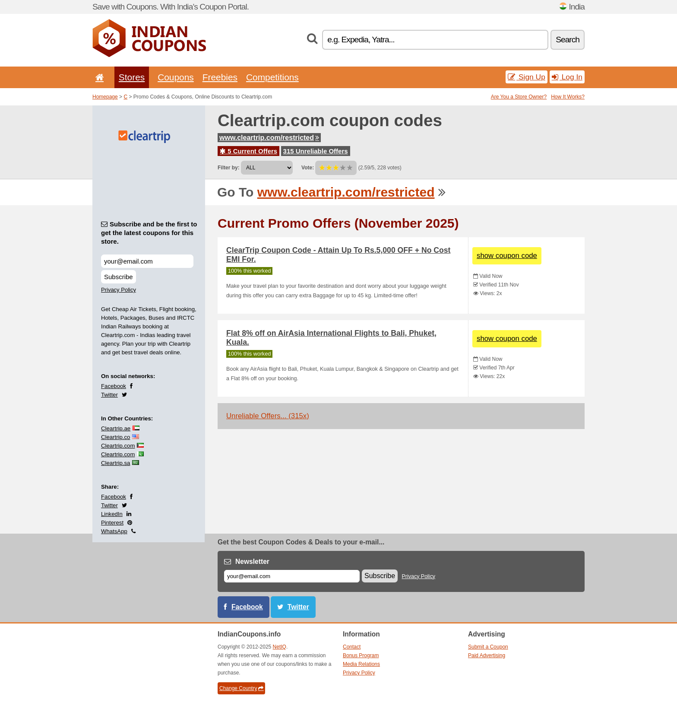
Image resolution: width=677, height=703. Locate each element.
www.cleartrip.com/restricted (269, 137)
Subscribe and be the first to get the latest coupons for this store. (149, 232)
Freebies (219, 77)
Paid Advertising (486, 655)
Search (567, 39)
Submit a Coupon (488, 647)
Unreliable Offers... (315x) (267, 416)
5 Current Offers (248, 151)
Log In (567, 77)
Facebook (113, 386)
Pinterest (112, 522)
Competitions (272, 77)
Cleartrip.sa (115, 463)
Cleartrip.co (115, 437)
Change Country (241, 688)
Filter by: (229, 168)
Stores (132, 77)
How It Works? (568, 97)
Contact (352, 647)
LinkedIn (112, 514)
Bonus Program (361, 655)
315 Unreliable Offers (315, 151)
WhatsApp (114, 531)
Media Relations (361, 664)
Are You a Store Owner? (519, 97)
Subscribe (118, 276)
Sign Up (526, 77)
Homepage (105, 97)
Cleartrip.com (118, 445)
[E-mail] (292, 576)
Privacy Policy (118, 289)
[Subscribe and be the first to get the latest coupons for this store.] (147, 261)
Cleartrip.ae (115, 428)
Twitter (109, 394)
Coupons (176, 77)
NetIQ (279, 647)
